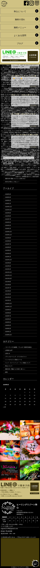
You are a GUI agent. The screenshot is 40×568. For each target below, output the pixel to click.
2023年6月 (8, 247)
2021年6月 (8, 291)
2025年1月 (8, 203)
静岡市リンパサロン (12, 173)
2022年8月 (8, 263)
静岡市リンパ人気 (11, 174)
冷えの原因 (11, 155)
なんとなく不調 (5, 90)
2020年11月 (8, 306)
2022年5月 (8, 266)
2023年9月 (8, 238)
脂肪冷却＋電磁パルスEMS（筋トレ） (15, 369)
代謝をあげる (15, 153)
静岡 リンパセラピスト (20, 160)
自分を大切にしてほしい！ (12, 181)
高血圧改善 (35, 176)
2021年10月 (8, 278)
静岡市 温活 (26, 169)
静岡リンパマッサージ (27, 165)
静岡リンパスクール (14, 165)
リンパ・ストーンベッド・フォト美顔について (25, 71)
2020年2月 (8, 328)
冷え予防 (25, 155)
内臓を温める (18, 132)
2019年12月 (8, 334)
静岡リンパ (24, 164)
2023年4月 (8, 253)
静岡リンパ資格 (8, 167)
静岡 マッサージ (9, 160)
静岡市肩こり (30, 174)
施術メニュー (20, 27)
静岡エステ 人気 (30, 162)
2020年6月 (8, 319)
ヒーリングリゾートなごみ (28, 151)
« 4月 (4, 407)
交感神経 (5, 132)
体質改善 (11, 132)
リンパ (31, 73)
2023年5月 (8, 250)
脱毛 (6, 372)
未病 (38, 155)
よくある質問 (20, 35)
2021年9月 (8, 281)
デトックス (15, 73)
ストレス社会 (7, 130)
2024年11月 (8, 206)
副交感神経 (33, 132)
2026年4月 (8, 194)
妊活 (38, 132)
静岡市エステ (34, 169)
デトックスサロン (23, 73)
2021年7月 (8, 288)
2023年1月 (8, 256)
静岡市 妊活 (18, 169)
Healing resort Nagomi (8, 151)
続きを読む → (34, 67)
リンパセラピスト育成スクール (13, 359)
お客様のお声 (8, 350)
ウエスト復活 (13, 90)
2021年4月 (8, 297)
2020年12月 (8, 303)
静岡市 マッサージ (32, 167)
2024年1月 (8, 228)
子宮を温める (32, 155)
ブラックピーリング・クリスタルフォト (16, 356)
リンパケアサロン (13, 111)
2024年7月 (8, 219)
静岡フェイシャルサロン (14, 164)
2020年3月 (8, 325)
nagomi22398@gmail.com (9, 528)
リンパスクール (23, 111)
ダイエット (32, 90)
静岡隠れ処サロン (27, 176)
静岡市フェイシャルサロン (19, 171)
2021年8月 (8, 284)
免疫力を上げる (32, 153)
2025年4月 (8, 197)
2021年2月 (8, 300)
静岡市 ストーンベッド (19, 167)
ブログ (20, 43)
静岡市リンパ (30, 171)
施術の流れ (20, 19)
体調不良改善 (23, 153)
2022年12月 (8, 259)
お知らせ (10, 71)
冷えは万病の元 (18, 155)
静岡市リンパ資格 (21, 174)
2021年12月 (8, 272)
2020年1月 (8, 331)
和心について (20, 11)
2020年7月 (8, 316)
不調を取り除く (33, 92)
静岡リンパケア (32, 164)
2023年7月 (8, 244)
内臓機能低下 (25, 132)
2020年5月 (8, 322)
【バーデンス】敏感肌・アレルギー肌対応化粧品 (18, 347)
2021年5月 (8, 294)
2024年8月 (8, 216)
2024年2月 (8, 225)
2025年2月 (8, 200)
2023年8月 (8, 241)
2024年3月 (8, 222)
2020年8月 (8, 313)
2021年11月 (8, 275)
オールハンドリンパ (6, 73)
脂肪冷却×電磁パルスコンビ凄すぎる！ (15, 178)
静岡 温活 (7, 162)
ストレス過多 (28, 130)
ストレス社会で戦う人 (18, 130)
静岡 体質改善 (32, 160)
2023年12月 (8, 231)
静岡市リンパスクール (24, 173)
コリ (2, 130)
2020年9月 (8, 309)
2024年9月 (8, 213)
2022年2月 (8, 269)
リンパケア (30, 109)
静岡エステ (22, 162)
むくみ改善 (17, 151)
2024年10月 (8, 209)
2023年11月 (8, 234)
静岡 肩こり (14, 162)
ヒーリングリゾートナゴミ (21, 92)
